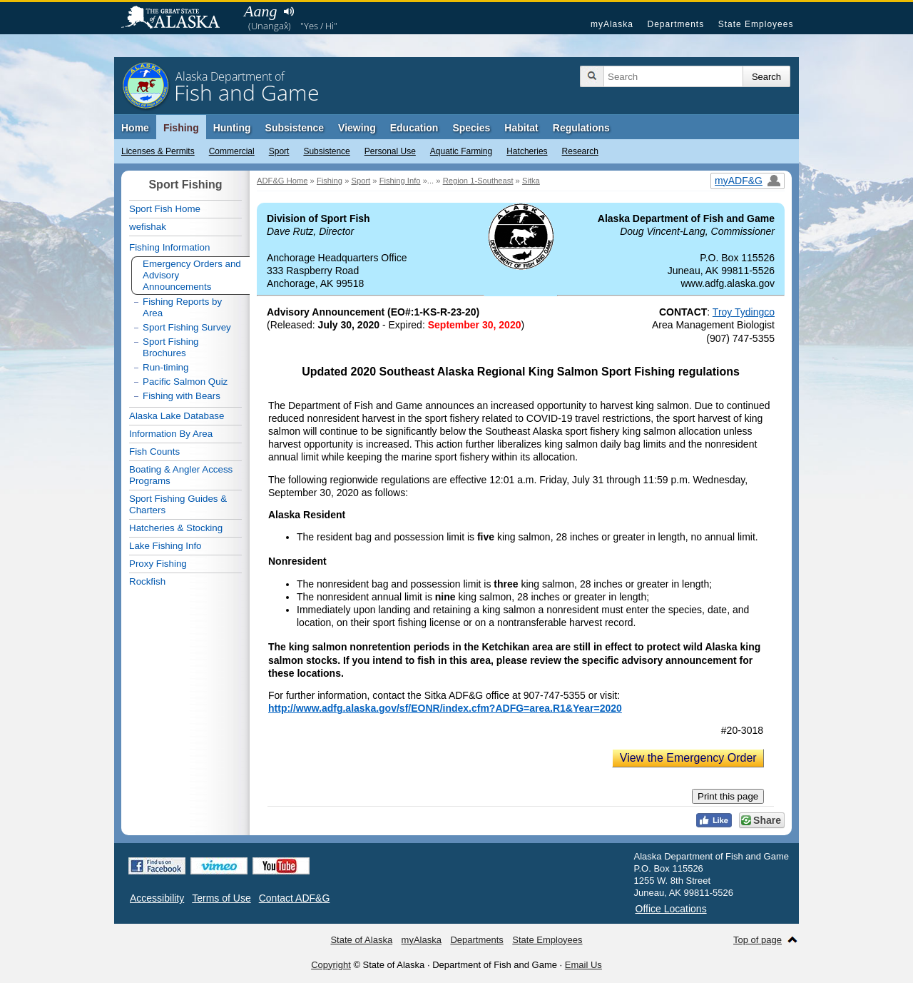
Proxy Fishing (158, 563)
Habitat (521, 127)
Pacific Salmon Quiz (185, 381)
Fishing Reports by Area (182, 307)
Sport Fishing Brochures (171, 347)
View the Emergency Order (688, 758)
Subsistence (326, 151)
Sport (279, 151)
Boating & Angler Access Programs (181, 475)
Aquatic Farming (461, 151)
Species (471, 127)
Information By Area (171, 433)
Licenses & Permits (158, 151)
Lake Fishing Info (165, 545)
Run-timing (165, 367)
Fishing (181, 127)
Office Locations (671, 908)
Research (580, 151)
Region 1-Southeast (478, 180)
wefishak (147, 226)
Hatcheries (526, 151)
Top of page (757, 939)
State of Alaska (177, 18)
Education (414, 127)
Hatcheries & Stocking (176, 528)
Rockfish (147, 581)
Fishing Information (169, 247)
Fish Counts (154, 451)
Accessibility (157, 898)
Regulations (581, 127)
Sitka (531, 180)
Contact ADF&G (294, 898)
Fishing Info (400, 180)
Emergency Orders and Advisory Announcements (192, 275)
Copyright (331, 964)
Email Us (583, 964)
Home (135, 127)
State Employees (756, 24)
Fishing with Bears (181, 395)
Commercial (232, 151)
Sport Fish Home (164, 208)
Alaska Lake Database (176, 415)
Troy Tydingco (744, 312)
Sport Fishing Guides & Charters (178, 504)
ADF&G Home (282, 180)
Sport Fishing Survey (187, 327)
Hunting (232, 127)
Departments (675, 24)
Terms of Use (221, 898)
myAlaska (612, 24)
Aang (260, 11)
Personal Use (390, 151)
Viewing (357, 127)
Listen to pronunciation (288, 11)
